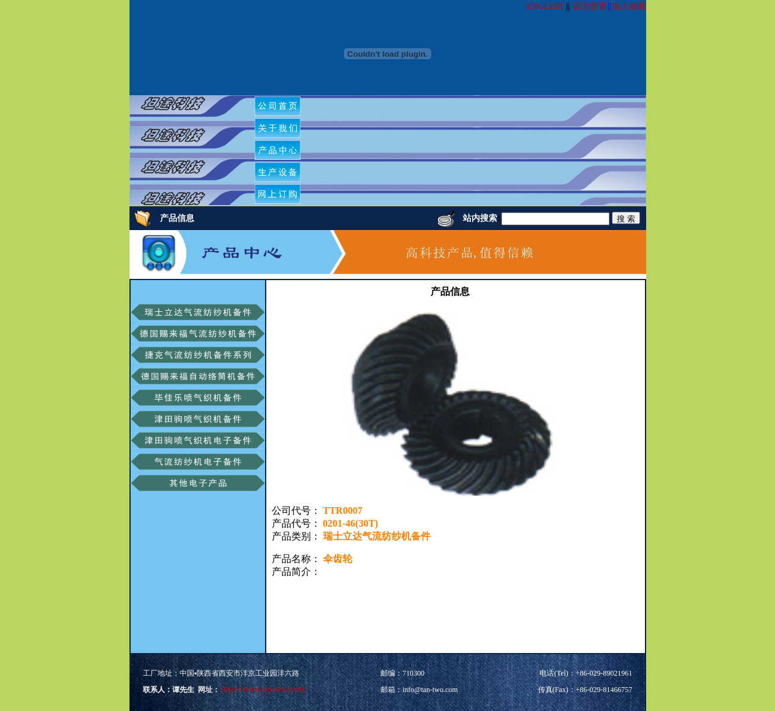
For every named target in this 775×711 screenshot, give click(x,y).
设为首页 (590, 6)
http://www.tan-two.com (262, 689)
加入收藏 (629, 6)
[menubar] (282, 150)
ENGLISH (544, 6)
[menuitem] (278, 106)
